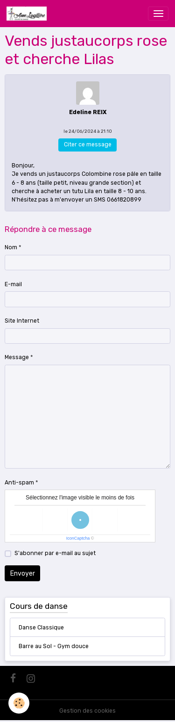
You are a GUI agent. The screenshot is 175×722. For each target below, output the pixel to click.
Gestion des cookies (87, 711)
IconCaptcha (78, 538)
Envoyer (22, 574)
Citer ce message (88, 144)
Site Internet (22, 321)
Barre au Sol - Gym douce (54, 646)
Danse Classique (41, 627)
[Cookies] (18, 703)
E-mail (13, 284)
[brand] (28, 14)
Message (17, 357)
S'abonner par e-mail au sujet (55, 553)
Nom (11, 247)
